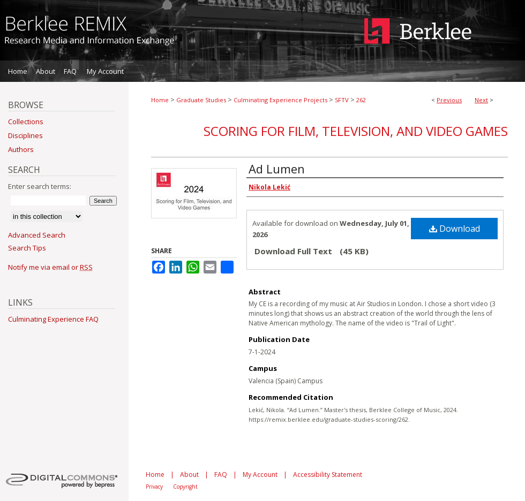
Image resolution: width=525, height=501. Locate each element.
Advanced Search (36, 235)
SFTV (342, 100)
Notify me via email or (50, 267)
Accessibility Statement (327, 474)
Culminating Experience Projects (280, 100)
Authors (21, 149)
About (189, 474)
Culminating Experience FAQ (53, 319)
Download (454, 228)
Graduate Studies (201, 100)
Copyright (185, 486)
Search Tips (27, 248)
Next (481, 100)
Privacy (154, 486)
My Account (260, 474)
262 (361, 100)
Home (160, 100)
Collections (25, 121)
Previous (449, 100)
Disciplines (25, 135)
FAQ (220, 474)
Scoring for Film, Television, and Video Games (356, 131)
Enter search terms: (39, 186)
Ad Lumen (277, 169)
